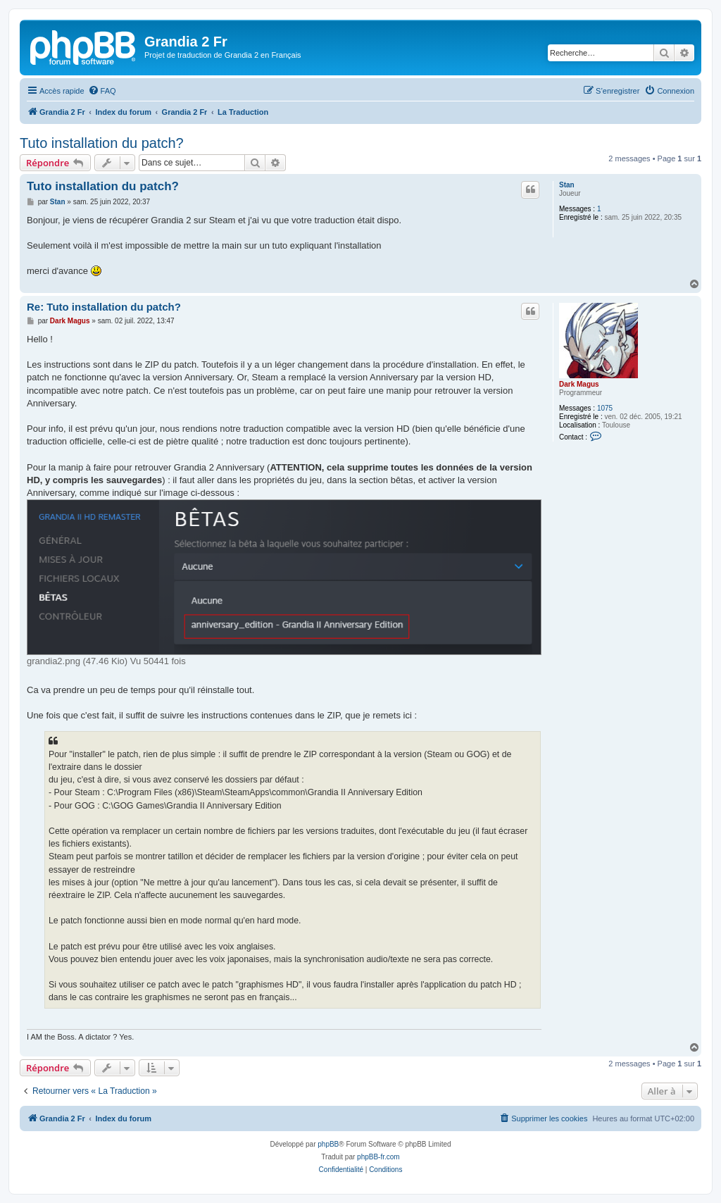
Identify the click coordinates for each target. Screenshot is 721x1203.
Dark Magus (579, 384)
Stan (567, 185)
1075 (605, 408)
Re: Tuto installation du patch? (104, 307)
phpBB (328, 1144)
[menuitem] (102, 90)
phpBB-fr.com (378, 1157)
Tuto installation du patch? (102, 143)
